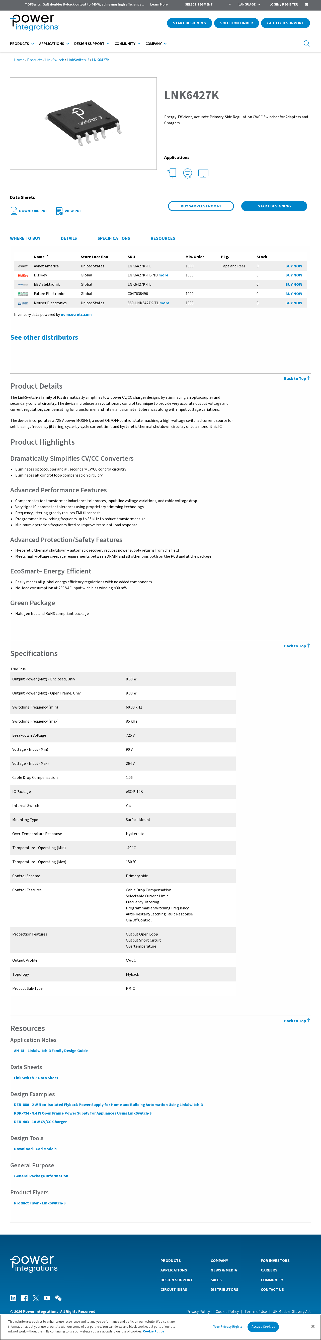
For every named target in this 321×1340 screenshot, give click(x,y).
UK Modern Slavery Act (292, 1311)
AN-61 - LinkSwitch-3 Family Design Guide (51, 1051)
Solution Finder (236, 23)
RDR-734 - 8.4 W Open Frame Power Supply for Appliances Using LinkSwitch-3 (82, 1113)
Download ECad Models (35, 1149)
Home (19, 60)
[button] (83, 123)
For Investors (275, 1260)
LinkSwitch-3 (78, 60)
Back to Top (297, 378)
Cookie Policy (227, 1311)
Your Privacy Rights (227, 1326)
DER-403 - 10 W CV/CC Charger (40, 1122)
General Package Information (41, 1176)
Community (125, 43)
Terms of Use (256, 1311)
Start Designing (189, 23)
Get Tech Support (285, 23)
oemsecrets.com (76, 314)
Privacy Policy (198, 1311)
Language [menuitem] (247, 4)
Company (153, 43)
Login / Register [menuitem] (284, 4)
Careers (269, 1270)
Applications (51, 43)
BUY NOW (294, 266)
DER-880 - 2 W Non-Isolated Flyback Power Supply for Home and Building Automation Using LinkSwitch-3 (108, 1105)
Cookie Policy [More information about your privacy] (153, 1331)
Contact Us (272, 1289)
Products (19, 43)
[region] (160, 1327)
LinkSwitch (54, 60)
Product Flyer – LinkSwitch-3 (39, 1203)
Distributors (224, 1289)
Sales (216, 1280)
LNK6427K (101, 60)
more (163, 275)
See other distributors (44, 337)
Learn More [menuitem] (159, 4)
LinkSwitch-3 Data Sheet (36, 1078)
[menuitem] (306, 5)
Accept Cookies (263, 1326)
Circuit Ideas (173, 1289)
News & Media (224, 1270)
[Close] (312, 1326)
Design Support (89, 43)
